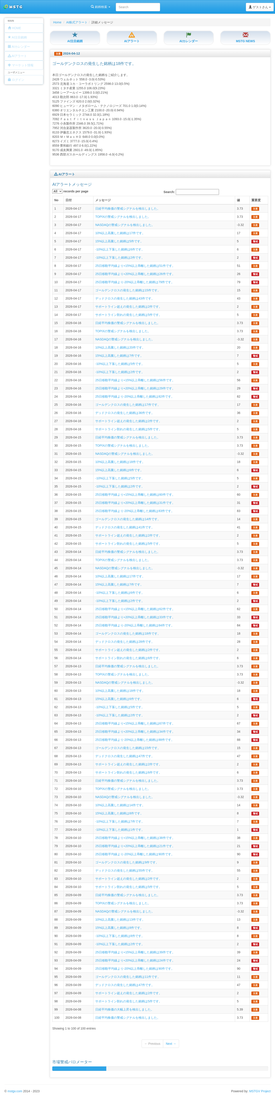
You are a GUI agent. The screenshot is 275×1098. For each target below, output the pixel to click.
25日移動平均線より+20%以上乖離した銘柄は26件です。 (135, 274)
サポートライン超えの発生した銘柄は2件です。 (128, 306)
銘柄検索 (57, 7)
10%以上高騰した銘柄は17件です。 (120, 233)
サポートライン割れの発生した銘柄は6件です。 (128, 658)
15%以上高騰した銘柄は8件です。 (119, 813)
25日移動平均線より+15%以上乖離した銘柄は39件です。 (135, 952)
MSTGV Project (260, 1091)
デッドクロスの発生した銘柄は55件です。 (124, 870)
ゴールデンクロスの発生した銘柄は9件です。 (127, 862)
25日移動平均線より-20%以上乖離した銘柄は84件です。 (134, 625)
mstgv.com (14, 1091)
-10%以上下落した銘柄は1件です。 (119, 829)
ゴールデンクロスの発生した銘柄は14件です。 (128, 519)
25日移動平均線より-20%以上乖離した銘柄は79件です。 (134, 282)
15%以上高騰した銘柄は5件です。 (119, 241)
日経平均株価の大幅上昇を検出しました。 (124, 1009)
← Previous (152, 1043)
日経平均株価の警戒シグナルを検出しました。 (127, 208)
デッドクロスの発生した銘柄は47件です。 (124, 756)
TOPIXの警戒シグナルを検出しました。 (123, 216)
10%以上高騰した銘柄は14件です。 (120, 805)
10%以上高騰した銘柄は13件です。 (120, 919)
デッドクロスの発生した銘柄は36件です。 (124, 413)
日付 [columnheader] (68, 200)
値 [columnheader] (238, 200)
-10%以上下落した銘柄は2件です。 (119, 257)
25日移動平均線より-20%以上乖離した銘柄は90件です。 (134, 854)
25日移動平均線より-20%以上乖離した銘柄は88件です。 (134, 739)
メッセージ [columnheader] (103, 200)
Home (57, 22)
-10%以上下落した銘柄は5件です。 (119, 364)
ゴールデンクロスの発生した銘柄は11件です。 (128, 977)
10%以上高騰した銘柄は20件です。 (120, 347)
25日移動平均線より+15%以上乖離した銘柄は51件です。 (135, 265)
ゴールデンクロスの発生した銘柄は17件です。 (128, 404)
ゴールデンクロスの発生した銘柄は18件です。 (128, 633)
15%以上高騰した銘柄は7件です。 (119, 355)
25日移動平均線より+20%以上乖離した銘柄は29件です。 (135, 388)
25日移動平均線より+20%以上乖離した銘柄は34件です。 (135, 731)
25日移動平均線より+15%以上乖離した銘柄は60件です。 (135, 494)
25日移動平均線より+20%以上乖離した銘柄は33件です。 (135, 617)
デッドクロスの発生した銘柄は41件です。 (124, 527)
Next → (171, 1043)
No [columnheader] (56, 200)
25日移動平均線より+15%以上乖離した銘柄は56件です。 (135, 380)
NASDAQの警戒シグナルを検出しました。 (125, 225)
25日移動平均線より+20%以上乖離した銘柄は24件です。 (135, 960)
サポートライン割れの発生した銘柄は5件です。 (128, 315)
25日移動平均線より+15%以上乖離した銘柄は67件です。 (135, 723)
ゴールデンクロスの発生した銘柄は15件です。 (128, 290)
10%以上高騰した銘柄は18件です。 (120, 462)
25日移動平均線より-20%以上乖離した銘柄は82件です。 (134, 396)
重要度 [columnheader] (256, 200)
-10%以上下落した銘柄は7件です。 (119, 821)
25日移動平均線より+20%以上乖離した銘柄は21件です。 (135, 846)
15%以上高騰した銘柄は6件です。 (119, 470)
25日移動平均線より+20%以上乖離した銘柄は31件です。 (135, 502)
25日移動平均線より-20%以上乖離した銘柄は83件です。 (134, 511)
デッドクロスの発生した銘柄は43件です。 (124, 298)
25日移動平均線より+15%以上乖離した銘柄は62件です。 (135, 609)
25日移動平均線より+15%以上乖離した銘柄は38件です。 (135, 838)
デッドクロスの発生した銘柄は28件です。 (124, 641)
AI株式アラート (77, 22)
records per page (70, 191)
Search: (191, 192)
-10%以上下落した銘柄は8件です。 (119, 936)
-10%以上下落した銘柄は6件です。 (119, 249)
